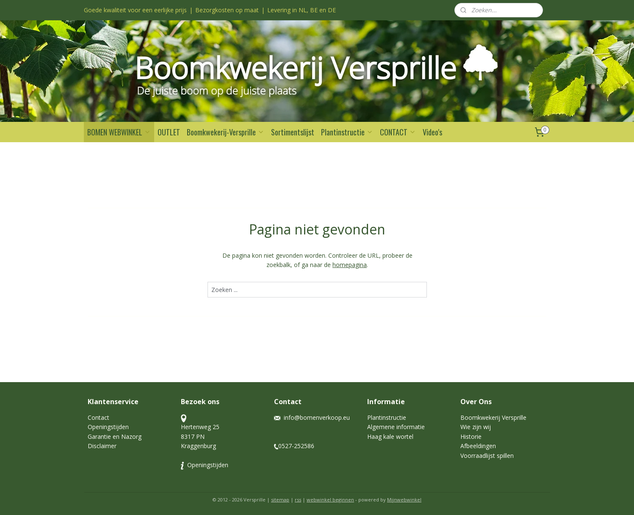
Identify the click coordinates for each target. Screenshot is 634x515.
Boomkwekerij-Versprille (225, 132)
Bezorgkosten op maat (227, 10)
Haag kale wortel (390, 436)
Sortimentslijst (292, 132)
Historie (471, 436)
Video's (432, 132)
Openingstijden (108, 427)
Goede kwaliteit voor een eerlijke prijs (135, 10)
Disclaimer (102, 446)
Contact (98, 417)
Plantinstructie (347, 132)
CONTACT (398, 132)
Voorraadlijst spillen (487, 456)
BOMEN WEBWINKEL (119, 132)
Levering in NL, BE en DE (301, 10)
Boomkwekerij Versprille (493, 417)
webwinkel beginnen (330, 499)
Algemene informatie (396, 427)
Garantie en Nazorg (114, 436)
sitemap (280, 499)
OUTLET (169, 132)
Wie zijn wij (476, 427)
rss (298, 499)
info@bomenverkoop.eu (317, 417)
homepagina (349, 265)
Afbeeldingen (478, 446)
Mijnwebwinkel (404, 499)
